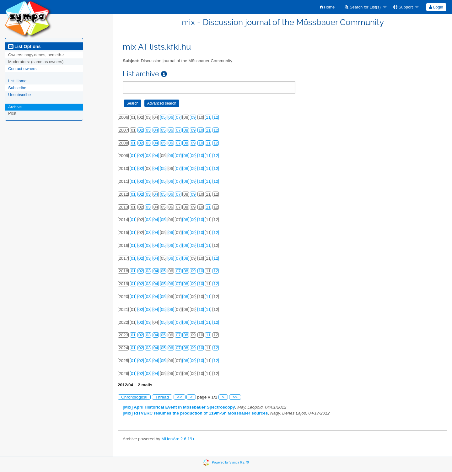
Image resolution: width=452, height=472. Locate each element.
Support (403, 7)
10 (200, 130)
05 (163, 117)
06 (171, 117)
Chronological (134, 397)
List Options (24, 46)
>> (235, 397)
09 (193, 117)
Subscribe (17, 87)
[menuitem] (327, 7)
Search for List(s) (363, 7)
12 (215, 117)
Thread (162, 397)
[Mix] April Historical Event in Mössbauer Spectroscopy (179, 407)
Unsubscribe (19, 94)
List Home (17, 81)
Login (436, 7)
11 (208, 117)
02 (140, 130)
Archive (15, 107)
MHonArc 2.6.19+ (178, 439)
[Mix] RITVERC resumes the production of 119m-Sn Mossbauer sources (195, 413)
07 (178, 117)
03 (148, 130)
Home (327, 7)
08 (185, 130)
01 (133, 143)
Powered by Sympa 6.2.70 (230, 462)
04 (155, 130)
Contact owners (22, 68)
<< (179, 397)
